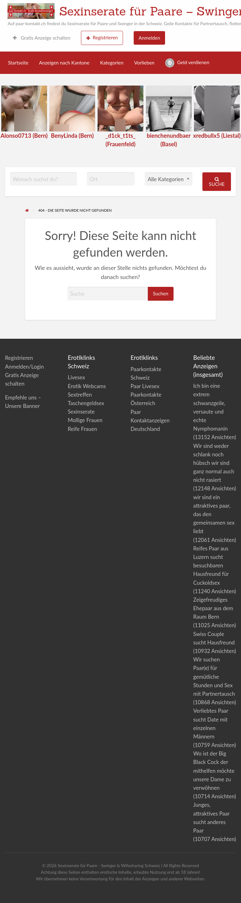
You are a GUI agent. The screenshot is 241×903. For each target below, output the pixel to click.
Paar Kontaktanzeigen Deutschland (150, 420)
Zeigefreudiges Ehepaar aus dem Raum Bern (213, 608)
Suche (217, 182)
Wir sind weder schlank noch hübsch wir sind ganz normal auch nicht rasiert (213, 463)
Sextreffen (80, 394)
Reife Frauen (82, 429)
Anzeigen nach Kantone (64, 62)
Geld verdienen (187, 63)
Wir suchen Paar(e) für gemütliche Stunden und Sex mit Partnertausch (214, 676)
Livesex (76, 377)
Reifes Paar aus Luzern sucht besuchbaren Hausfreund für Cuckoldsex (211, 565)
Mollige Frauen (85, 420)
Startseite (18, 62)
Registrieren (102, 38)
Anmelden (149, 38)
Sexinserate (81, 411)
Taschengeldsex (86, 403)
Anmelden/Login (24, 366)
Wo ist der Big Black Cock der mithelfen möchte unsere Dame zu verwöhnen (213, 770)
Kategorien (111, 62)
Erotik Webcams (87, 386)
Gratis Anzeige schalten (41, 38)
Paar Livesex (145, 386)
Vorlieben (144, 62)
